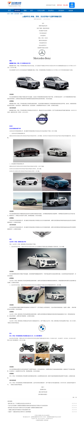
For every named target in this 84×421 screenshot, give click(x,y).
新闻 (12, 13)
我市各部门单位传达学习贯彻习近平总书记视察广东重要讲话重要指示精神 (25, 407)
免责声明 (47, 415)
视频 (25, 10)
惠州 (21, 13)
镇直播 (71, 10)
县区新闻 (16, 13)
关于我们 (36, 415)
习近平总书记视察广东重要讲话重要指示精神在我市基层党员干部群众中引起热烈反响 (28, 405)
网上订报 (44, 415)
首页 (9, 10)
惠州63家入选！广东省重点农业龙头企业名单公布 (19, 403)
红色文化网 (41, 10)
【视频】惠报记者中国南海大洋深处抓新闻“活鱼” (19, 409)
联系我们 (40, 415)
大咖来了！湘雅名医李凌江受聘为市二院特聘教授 (19, 411)
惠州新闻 (17, 10)
